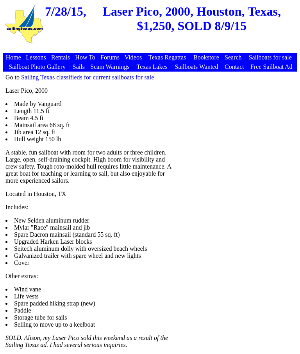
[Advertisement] (151, 49)
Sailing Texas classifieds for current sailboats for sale (87, 77)
